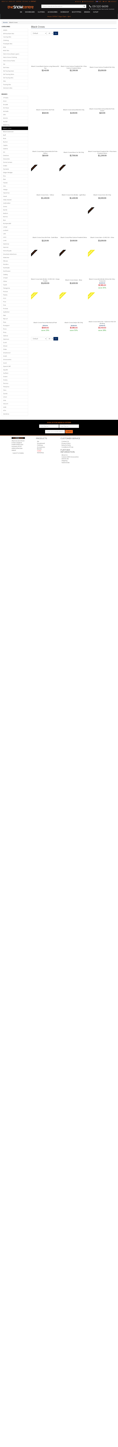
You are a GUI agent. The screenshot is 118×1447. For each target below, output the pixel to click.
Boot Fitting (76, 12)
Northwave (6, 271)
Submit (69, 432)
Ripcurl (5, 318)
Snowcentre (7, 359)
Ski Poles (6, 67)
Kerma (5, 216)
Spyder (5, 370)
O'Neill (5, 278)
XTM (4, 410)
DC (4, 152)
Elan (4, 179)
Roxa (4, 329)
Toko (4, 390)
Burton (5, 142)
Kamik (5, 210)
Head (5, 196)
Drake (5, 165)
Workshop (64, 12)
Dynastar (6, 169)
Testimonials (65, 462)
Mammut (6, 244)
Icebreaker (6, 203)
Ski (4, 64)
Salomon (6, 339)
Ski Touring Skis (8, 78)
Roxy (4, 332)
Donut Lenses (7, 162)
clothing (41, 12)
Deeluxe (6, 155)
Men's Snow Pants (9, 61)
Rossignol (6, 325)
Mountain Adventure (10, 254)
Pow (4, 301)
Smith (5, 356)
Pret (4, 305)
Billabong (6, 125)
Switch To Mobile (18, 453)
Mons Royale (7, 250)
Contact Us (65, 441)
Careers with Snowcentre (70, 457)
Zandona (6, 414)
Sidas (5, 349)
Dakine (5, 148)
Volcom (5, 403)
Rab (4, 315)
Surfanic (5, 373)
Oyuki (5, 285)
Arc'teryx (6, 108)
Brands (87, 12)
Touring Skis (7, 84)
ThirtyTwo (6, 386)
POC (4, 298)
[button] (78, 1)
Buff (4, 135)
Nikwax (5, 261)
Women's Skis (7, 88)
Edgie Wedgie (8, 172)
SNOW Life (12, 1)
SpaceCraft (7, 366)
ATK (4, 114)
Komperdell (7, 223)
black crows (7, 128)
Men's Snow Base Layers (11, 54)
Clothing (6, 40)
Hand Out (6, 193)
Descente (6, 159)
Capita (5, 145)
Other (5, 281)
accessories (52, 12)
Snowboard (41, 443)
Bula (4, 138)
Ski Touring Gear (8, 71)
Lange (5, 227)
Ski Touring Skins (8, 74)
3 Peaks (5, 97)
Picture (5, 291)
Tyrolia (5, 393)
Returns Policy (66, 445)
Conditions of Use (67, 447)
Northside (6, 268)
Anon (5, 101)
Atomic (5, 118)
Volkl (4, 407)
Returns (25, 1)
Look (4, 240)
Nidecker (6, 257)
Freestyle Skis (7, 43)
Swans (5, 376)
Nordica (5, 264)
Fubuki (5, 182)
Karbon (5, 213)
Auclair (5, 121)
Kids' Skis (6, 50)
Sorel (5, 363)
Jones (5, 206)
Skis (4, 81)
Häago (5, 189)
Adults (5, 30)
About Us (5, 1)
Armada (5, 111)
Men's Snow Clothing (10, 57)
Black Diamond (8, 131)
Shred (5, 346)
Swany (5, 380)
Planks (5, 295)
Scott (5, 342)
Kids (4, 47)
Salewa (5, 335)
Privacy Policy (66, 443)
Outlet (95, 12)
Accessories (41, 447)
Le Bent (5, 230)
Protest (5, 308)
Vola (4, 400)
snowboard (30, 12)
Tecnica (5, 383)
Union (5, 397)
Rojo (4, 322)
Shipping (18, 1)
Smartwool (6, 353)
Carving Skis (7, 37)
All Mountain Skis (8, 33)
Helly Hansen (7, 200)
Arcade (5, 104)
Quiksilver (6, 312)
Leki (4, 233)
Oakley (5, 274)
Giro (4, 186)
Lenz (4, 237)
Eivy (4, 176)
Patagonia (6, 288)
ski (21, 12)
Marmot (5, 247)
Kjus (4, 220)
